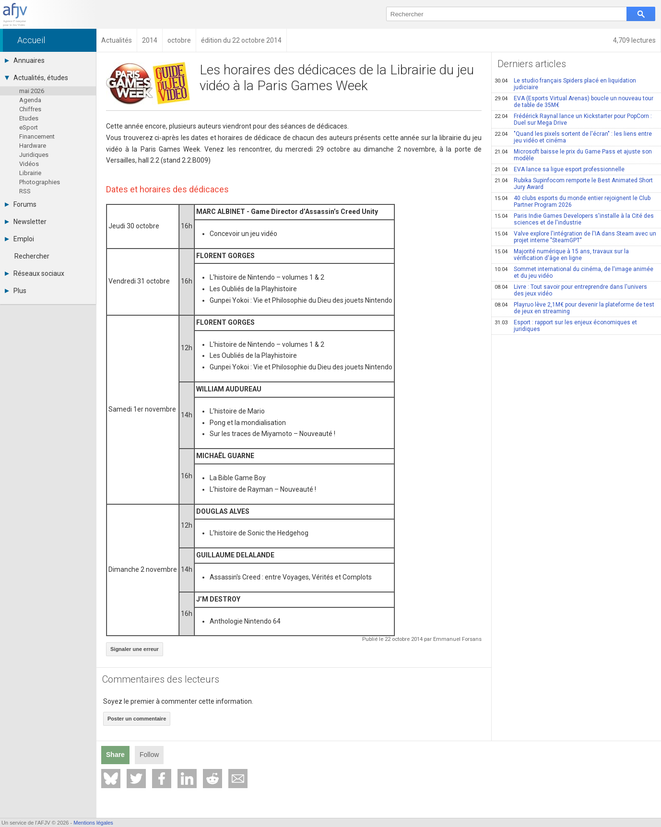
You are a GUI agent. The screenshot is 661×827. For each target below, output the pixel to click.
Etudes (28, 118)
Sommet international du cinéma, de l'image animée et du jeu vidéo (574, 272)
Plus (15, 291)
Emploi (19, 239)
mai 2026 (31, 91)
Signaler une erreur (134, 649)
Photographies (39, 182)
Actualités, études (36, 78)
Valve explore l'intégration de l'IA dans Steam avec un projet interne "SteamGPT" (575, 237)
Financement (37, 136)
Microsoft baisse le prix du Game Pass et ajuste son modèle (573, 155)
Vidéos (29, 163)
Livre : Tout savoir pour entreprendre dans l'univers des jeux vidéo (571, 290)
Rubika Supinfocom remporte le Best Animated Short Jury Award (574, 183)
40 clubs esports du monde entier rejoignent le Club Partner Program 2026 (572, 201)
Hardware (32, 145)
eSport (28, 127)
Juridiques (33, 154)
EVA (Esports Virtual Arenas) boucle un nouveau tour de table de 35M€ (574, 101)
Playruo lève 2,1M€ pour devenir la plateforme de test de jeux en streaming (574, 308)
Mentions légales (93, 823)
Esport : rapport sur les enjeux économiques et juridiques (566, 325)
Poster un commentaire (136, 718)
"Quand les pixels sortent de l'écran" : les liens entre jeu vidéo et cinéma (573, 137)
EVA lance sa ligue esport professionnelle (560, 169)
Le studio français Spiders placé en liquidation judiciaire (565, 84)
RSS (25, 191)
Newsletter (26, 221)
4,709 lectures (634, 40)
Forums (20, 204)
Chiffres (30, 109)
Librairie (30, 173)
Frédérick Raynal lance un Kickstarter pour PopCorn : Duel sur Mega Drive (573, 119)
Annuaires (25, 60)
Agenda (30, 100)
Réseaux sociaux (34, 273)
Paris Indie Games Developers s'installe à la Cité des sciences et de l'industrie (574, 219)
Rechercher (31, 256)
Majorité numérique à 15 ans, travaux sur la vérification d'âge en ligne (562, 254)
